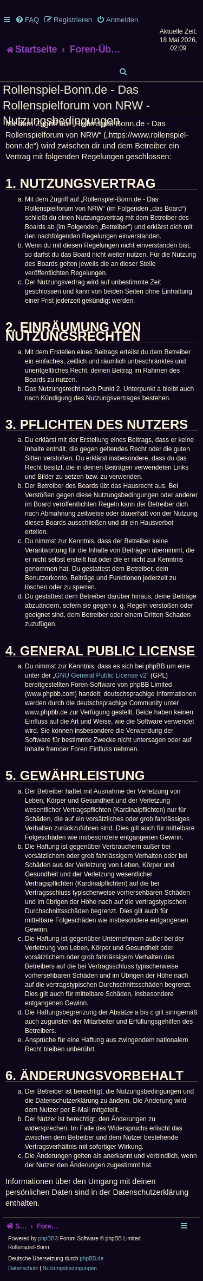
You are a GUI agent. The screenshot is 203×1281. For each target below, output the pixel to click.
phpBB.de (91, 1259)
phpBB (46, 1238)
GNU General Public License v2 (100, 675)
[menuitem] (27, 20)
